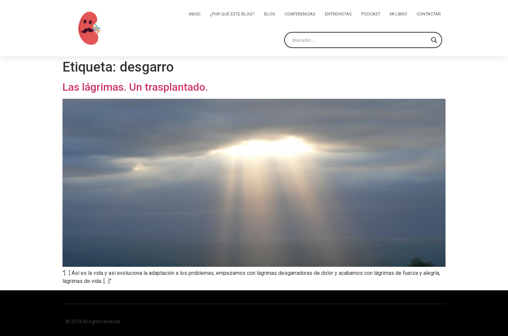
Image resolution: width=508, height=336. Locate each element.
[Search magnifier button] (434, 40)
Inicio (195, 13)
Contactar (429, 13)
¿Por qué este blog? (232, 13)
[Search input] (360, 40)
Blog (269, 13)
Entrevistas (338, 13)
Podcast (370, 13)
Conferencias (300, 13)
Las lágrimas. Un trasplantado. (135, 87)
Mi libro (398, 13)
